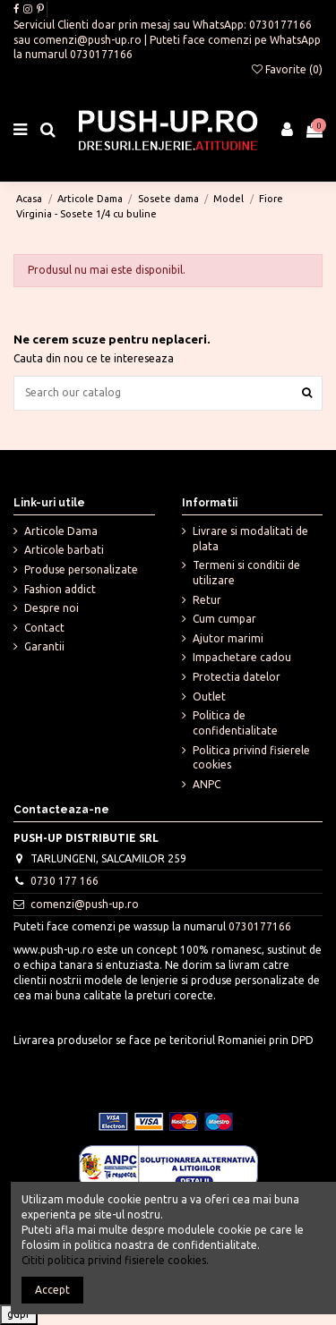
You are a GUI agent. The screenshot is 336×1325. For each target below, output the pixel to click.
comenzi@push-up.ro (87, 40)
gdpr (18, 1314)
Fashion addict (60, 589)
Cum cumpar (224, 618)
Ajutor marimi (228, 638)
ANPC (206, 784)
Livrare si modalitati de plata (250, 538)
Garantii (44, 646)
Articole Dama (61, 531)
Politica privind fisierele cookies (251, 757)
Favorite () (287, 69)
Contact (44, 627)
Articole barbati (64, 550)
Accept (52, 1289)
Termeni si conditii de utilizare (246, 572)
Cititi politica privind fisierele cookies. (115, 1260)
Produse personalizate (81, 569)
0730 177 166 (64, 881)
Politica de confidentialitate (235, 722)
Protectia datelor (236, 677)
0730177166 (280, 24)
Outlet (209, 696)
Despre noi (51, 608)
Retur (207, 600)
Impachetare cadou (242, 657)
